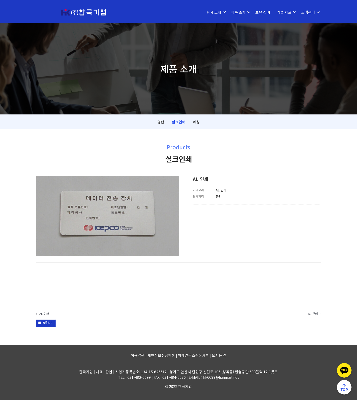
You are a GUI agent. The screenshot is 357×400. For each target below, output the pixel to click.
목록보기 (45, 323)
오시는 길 (219, 355)
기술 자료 (284, 12)
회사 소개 (214, 12)
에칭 (196, 122)
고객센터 (308, 12)
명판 (160, 122)
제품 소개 (238, 12)
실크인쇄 (178, 122)
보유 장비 (262, 12)
